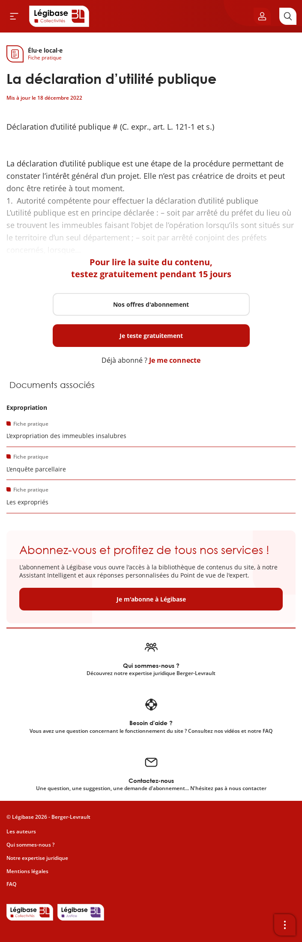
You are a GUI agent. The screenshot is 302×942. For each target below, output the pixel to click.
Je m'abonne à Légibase (151, 599)
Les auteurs (21, 831)
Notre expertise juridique (37, 858)
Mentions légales (27, 871)
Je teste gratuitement (151, 336)
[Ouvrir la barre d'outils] (285, 925)
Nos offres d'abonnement (151, 304)
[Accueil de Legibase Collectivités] (59, 16)
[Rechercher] (287, 16)
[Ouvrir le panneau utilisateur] (262, 16)
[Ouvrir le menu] (14, 16)
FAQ (11, 884)
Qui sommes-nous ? (30, 844)
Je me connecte (174, 360)
